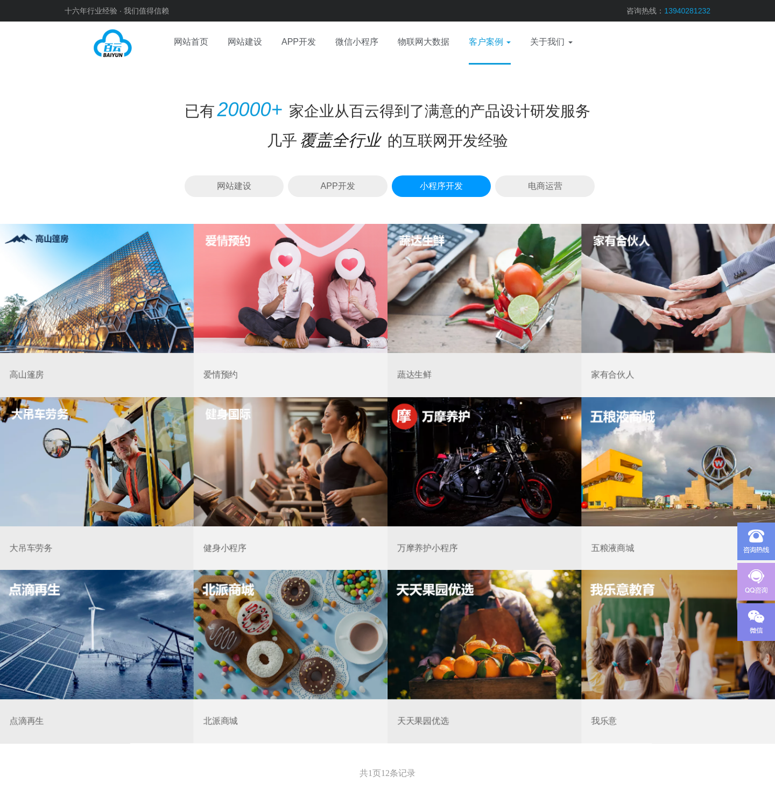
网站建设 (234, 186)
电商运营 (545, 186)
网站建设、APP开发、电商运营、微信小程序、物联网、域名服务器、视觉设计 (97, 43)
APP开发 (338, 186)
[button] (490, 43)
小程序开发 (441, 186)
